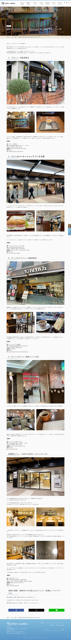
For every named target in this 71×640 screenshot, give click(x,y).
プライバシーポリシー (60, 622)
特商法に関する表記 (60, 625)
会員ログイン (69, 231)
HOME (8, 37)
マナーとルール (50, 622)
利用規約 (52, 625)
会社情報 (42, 622)
